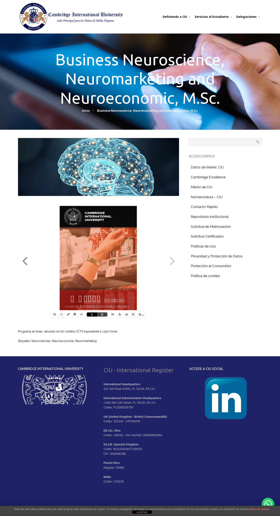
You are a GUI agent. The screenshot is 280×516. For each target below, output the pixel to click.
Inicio (86, 110)
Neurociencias (40, 341)
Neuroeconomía (63, 341)
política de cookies (259, 509)
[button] (268, 504)
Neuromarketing (86, 341)
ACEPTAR (142, 512)
